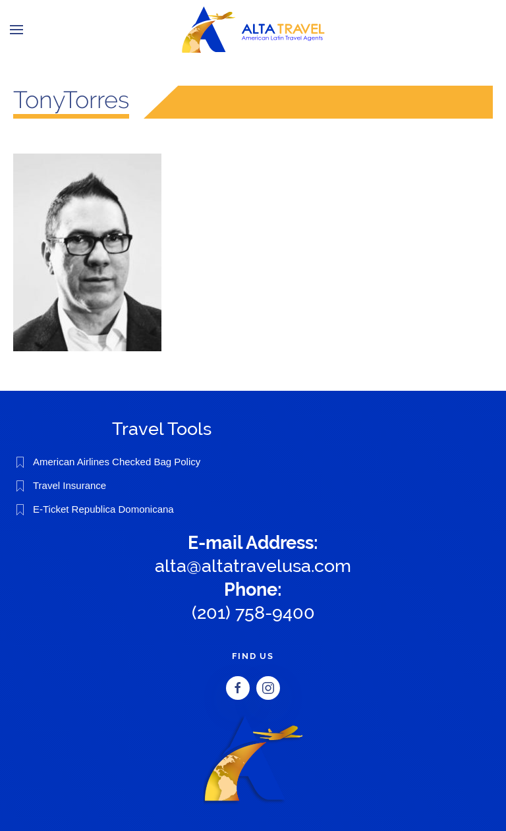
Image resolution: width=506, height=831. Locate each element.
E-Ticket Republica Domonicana (103, 509)
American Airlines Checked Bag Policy (116, 461)
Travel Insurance (69, 485)
